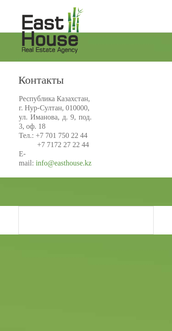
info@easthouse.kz (64, 163)
